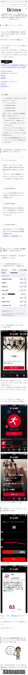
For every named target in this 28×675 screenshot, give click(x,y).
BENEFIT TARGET (9, 108)
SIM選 (24, 4)
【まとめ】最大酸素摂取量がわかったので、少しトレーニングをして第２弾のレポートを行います (13, 140)
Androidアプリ (5, 86)
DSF (21, 4)
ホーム (2, 25)
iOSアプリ (3, 84)
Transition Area (15, 4)
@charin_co (14, 615)
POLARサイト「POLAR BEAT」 (11, 236)
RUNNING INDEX (9, 111)
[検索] (26, 1)
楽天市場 (3, 78)
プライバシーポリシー (6, 4)
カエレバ (10, 71)
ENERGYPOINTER (9, 105)
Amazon (3, 75)
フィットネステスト (10, 103)
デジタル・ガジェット (12, 25)
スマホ (21, 25)
